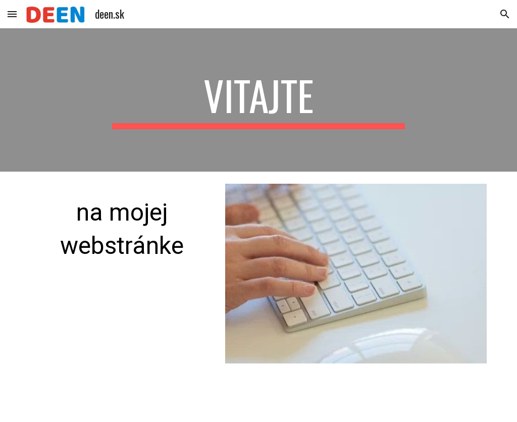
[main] (258, 100)
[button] (12, 14)
